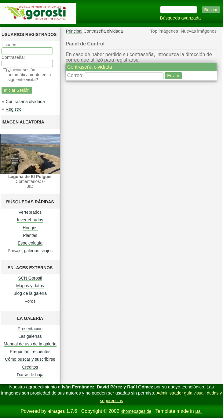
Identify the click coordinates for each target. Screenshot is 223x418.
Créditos (30, 367)
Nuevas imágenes (199, 31)
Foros (30, 301)
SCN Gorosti (30, 278)
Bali (198, 411)
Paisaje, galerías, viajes (30, 250)
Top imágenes (164, 31)
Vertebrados (30, 212)
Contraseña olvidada (25, 101)
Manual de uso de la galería (30, 343)
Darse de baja (30, 374)
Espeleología (30, 243)
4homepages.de (136, 411)
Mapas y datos (30, 285)
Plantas (30, 235)
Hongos (30, 227)
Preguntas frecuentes (30, 351)
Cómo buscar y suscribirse (30, 359)
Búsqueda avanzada (180, 18)
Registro (13, 109)
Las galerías (30, 336)
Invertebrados (30, 219)
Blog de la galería (30, 293)
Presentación (30, 328)
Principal (74, 31)
